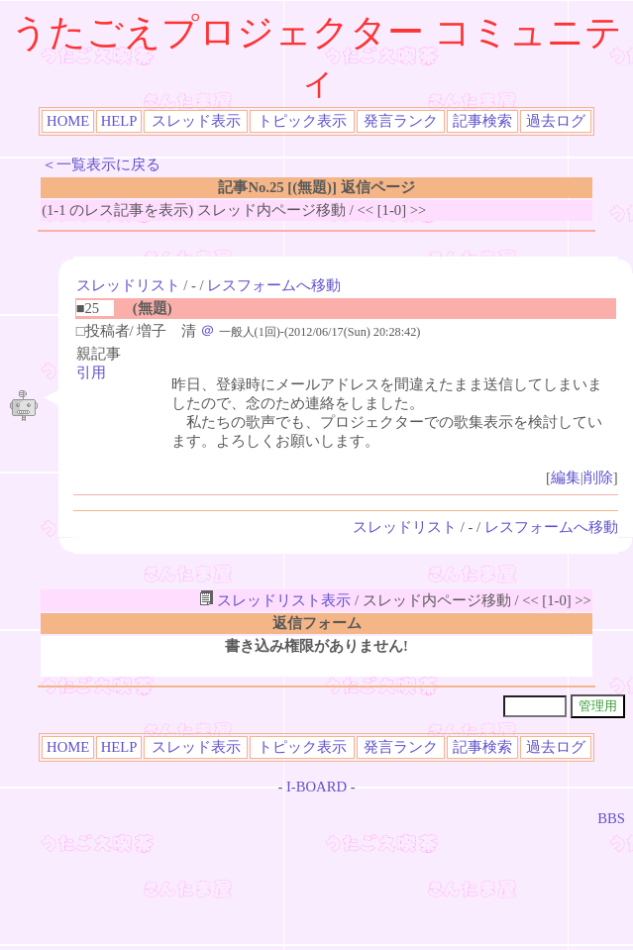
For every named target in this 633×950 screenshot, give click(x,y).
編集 (565, 477)
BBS (611, 818)
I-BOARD (316, 786)
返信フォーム (317, 623)
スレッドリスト (128, 285)
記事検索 (482, 121)
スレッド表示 (196, 121)
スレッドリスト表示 (275, 600)
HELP (119, 121)
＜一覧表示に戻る (101, 164)
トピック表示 (302, 121)
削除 (598, 477)
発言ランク (401, 121)
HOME (68, 121)
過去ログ (555, 121)
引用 (91, 372)
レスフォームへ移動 (274, 285)
